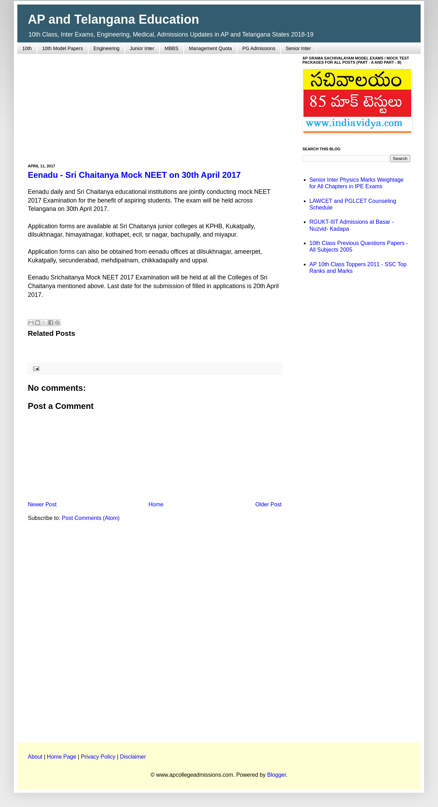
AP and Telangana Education (113, 19)
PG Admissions (258, 48)
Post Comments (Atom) (91, 518)
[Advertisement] (155, 104)
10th (27, 48)
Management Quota (210, 48)
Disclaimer (133, 757)
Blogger (276, 775)
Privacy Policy (98, 757)
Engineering (107, 48)
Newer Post (42, 504)
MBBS (172, 48)
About (35, 757)
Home (155, 504)
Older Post (268, 504)
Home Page (61, 757)
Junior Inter (142, 48)
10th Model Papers (62, 48)
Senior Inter (298, 48)
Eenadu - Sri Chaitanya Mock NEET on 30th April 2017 (134, 175)
